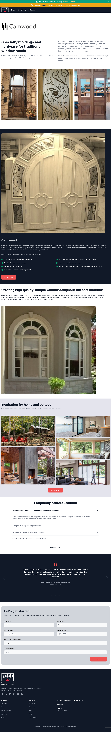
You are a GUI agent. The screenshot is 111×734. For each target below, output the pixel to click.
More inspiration (55, 490)
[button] (4, 578)
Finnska (44, 5)
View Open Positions (69, 2)
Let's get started (8, 277)
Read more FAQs (55, 547)
